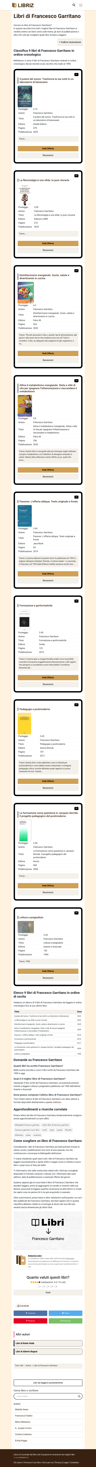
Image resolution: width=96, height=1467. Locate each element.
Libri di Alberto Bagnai (26, 1351)
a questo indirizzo (52, 1102)
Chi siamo (18, 1462)
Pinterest (30, 1321)
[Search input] (47, 1396)
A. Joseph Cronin (23, 1428)
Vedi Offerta (48, 148)
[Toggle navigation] (81, 5)
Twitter (65, 1313)
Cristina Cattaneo (23, 1434)
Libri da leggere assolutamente (48, 1382)
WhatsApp (65, 1321)
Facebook (30, 1313)
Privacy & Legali (62, 1462)
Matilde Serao (21, 1409)
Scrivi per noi (47, 1462)
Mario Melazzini (22, 1422)
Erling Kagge (21, 1440)
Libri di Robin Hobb (25, 1343)
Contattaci (74, 1462)
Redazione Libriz (35, 1256)
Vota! (48, 1292)
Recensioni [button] (48, 155)
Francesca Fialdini (23, 1415)
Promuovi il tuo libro (32, 1462)
